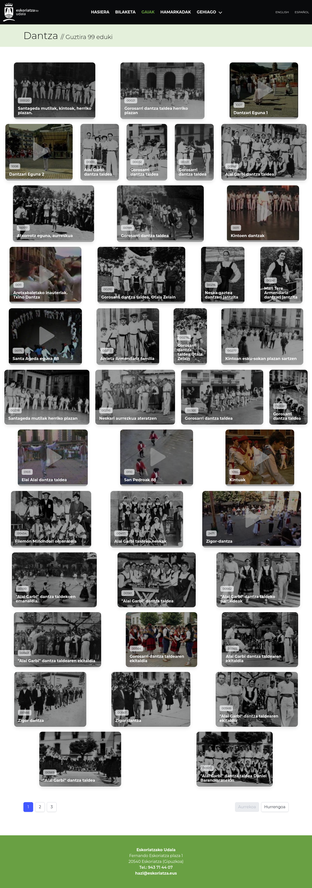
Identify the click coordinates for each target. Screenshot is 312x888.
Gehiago (206, 12)
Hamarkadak (175, 12)
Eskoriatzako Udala (156, 850)
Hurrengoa (274, 807)
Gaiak (148, 12)
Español (302, 12)
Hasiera (100, 12)
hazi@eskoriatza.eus (156, 873)
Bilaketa (125, 12)
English (282, 12)
